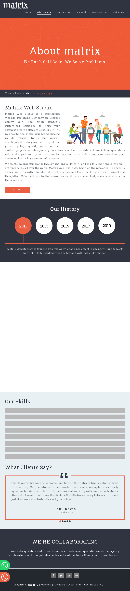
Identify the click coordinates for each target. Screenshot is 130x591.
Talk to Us (118, 12)
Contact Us (90, 584)
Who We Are (44, 13)
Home (27, 12)
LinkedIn (115, 555)
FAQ (101, 584)
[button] (60, 521)
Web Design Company (53, 584)
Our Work (81, 12)
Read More (17, 190)
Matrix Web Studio (19, 113)
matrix (27, 93)
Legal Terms (75, 584)
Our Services (63, 12)
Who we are (44, 93)
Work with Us (99, 12)
